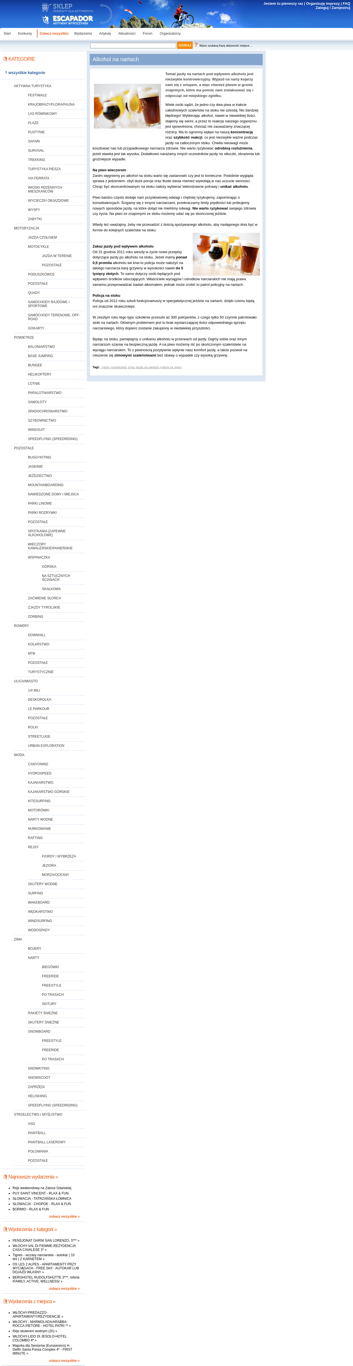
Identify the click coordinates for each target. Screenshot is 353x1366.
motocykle (38, 247)
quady (34, 293)
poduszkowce (41, 274)
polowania (38, 1151)
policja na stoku (171, 367)
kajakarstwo (40, 783)
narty (33, 958)
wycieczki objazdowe (48, 201)
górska (49, 567)
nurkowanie (39, 829)
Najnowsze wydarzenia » (33, 1177)
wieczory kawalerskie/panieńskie (50, 546)
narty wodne (40, 819)
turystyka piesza (44, 169)
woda (19, 755)
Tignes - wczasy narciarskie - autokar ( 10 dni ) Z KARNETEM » (44, 1257)
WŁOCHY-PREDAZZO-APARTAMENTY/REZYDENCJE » (38, 1315)
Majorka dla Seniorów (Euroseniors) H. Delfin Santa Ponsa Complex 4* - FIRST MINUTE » (42, 1349)
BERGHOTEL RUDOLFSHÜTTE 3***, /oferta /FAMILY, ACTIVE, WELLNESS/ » (46, 1279)
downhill (37, 635)
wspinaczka (39, 557)
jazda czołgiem (42, 237)
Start (7, 33)
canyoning (38, 764)
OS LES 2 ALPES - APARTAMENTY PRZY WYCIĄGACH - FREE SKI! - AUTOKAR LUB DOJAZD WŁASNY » (46, 1268)
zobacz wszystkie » (64, 1216)
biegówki (50, 967)
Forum (147, 33)
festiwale (37, 95)
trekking (36, 160)
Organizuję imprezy (323, 3)
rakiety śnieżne (43, 1013)
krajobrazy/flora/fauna (51, 104)
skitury (49, 1004)
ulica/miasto (25, 681)
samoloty (37, 402)
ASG (31, 1124)
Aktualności (126, 33)
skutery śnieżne (43, 1022)
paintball (37, 1133)
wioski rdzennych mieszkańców (45, 189)
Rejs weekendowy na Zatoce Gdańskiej (42, 1188)
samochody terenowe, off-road (54, 317)
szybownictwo (42, 420)
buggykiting (39, 457)
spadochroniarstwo (47, 411)
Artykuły (105, 33)
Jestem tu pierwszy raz (283, 3)
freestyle (52, 985)
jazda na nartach (147, 367)
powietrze (24, 337)
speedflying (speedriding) (52, 439)
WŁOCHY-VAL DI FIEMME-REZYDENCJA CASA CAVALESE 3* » (44, 1248)
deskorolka (39, 700)
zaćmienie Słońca (44, 598)
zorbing (35, 617)
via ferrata (38, 178)
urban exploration (46, 746)
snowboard (39, 1032)
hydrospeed (39, 773)
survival (36, 151)
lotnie (34, 384)
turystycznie (41, 672)
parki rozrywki (42, 513)
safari (34, 141)
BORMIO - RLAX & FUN (31, 1209)
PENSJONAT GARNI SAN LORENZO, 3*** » (46, 1241)
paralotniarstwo (45, 393)
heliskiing (37, 1096)
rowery (21, 626)
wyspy (34, 210)
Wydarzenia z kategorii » (32, 1229)
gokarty (36, 328)
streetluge (39, 736)
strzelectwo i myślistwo (38, 1114)
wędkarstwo (40, 912)
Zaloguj (322, 8)
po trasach (53, 995)
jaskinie (35, 467)
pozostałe (52, 265)
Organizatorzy (170, 33)
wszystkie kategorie (26, 72)
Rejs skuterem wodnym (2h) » (35, 1331)
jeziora (49, 866)
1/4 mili (34, 690)
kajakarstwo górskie (49, 792)
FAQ (346, 3)
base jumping (40, 356)
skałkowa (51, 589)
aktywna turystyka (32, 86)
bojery (34, 949)
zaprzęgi (36, 1087)
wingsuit (36, 430)
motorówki (38, 810)
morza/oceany (55, 875)
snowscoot (39, 1078)
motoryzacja (26, 228)
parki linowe (40, 503)
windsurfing (40, 921)
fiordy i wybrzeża (59, 856)
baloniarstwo (41, 347)
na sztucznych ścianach (56, 578)
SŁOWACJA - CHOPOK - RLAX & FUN (42, 1204)
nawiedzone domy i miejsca (53, 494)
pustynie (36, 132)
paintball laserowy (47, 1142)
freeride (50, 976)
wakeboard (39, 902)
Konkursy (25, 33)
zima (18, 939)
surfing (35, 893)
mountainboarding (45, 485)
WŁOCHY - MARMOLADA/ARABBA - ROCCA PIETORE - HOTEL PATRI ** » (42, 1324)
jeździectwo (40, 476)
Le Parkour (38, 709)
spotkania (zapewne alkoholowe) (47, 533)
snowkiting (39, 1068)
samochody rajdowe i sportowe (48, 304)
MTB (31, 653)
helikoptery (39, 374)
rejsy (33, 847)
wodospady (39, 930)
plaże (33, 123)
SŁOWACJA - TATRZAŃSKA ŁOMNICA (42, 1199)
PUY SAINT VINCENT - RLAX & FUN (41, 1193)
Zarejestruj (341, 8)
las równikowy (42, 114)
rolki (33, 727)
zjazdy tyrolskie (44, 607)
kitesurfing (39, 801)
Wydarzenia (83, 33)
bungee (35, 365)
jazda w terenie (57, 256)
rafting (35, 838)
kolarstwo (39, 644)
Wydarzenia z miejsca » (31, 1301)
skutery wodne (43, 884)
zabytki (35, 219)
